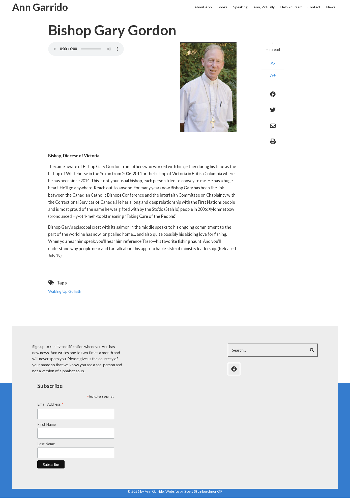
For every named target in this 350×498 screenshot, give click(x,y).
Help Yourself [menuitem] (291, 7)
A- (273, 63)
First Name (46, 424)
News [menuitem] (330, 7)
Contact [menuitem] (313, 7)
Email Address (50, 404)
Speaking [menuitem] (240, 7)
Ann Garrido (40, 7)
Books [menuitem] (222, 7)
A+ (273, 75)
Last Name (46, 443)
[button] (208, 86)
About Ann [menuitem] (203, 7)
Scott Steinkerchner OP (203, 491)
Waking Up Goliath (64, 291)
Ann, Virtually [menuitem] (264, 7)
